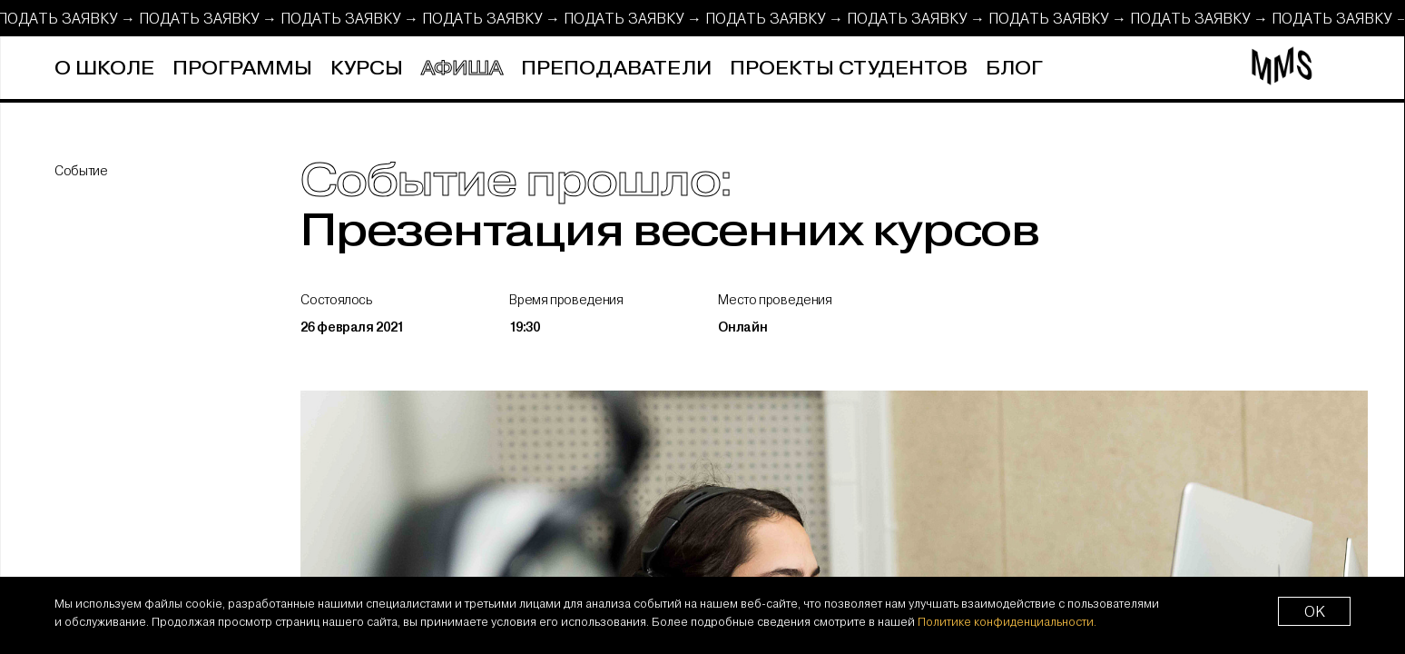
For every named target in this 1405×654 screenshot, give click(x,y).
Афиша (462, 68)
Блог (1014, 68)
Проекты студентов (849, 68)
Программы (242, 68)
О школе (104, 68)
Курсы (366, 68)
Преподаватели (616, 68)
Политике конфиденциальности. (1007, 621)
